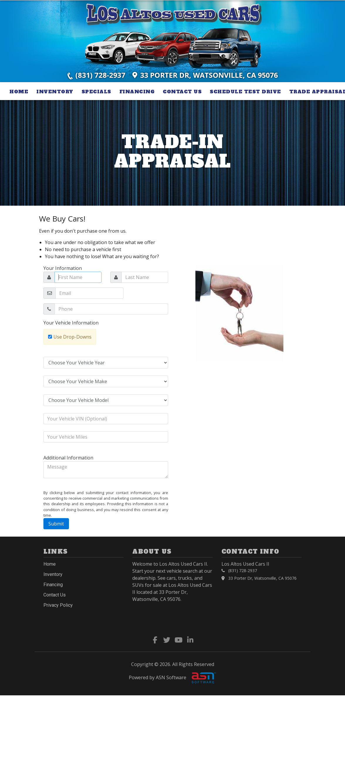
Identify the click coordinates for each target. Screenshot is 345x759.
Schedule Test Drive (245, 91)
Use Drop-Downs (72, 337)
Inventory (54, 91)
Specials (96, 91)
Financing (137, 91)
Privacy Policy (58, 605)
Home (18, 91)
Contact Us (182, 91)
